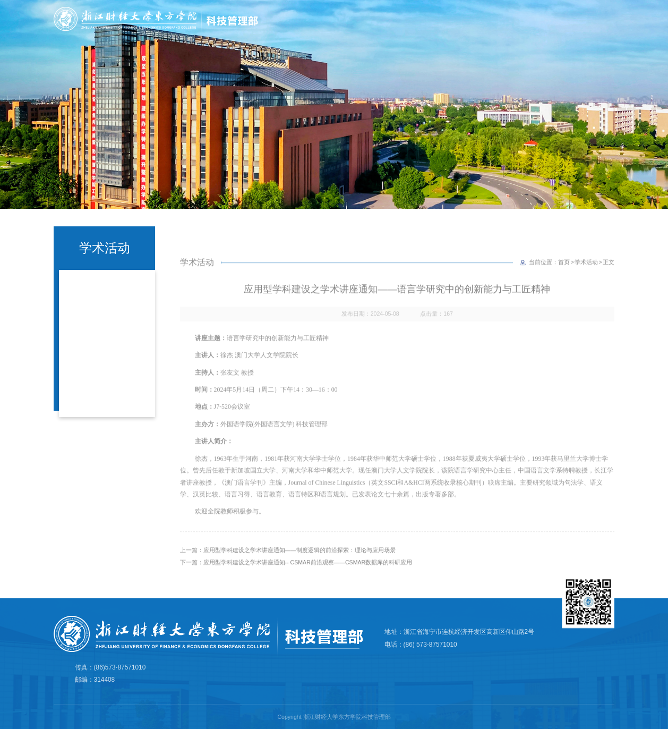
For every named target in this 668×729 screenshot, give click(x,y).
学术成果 (429, 35)
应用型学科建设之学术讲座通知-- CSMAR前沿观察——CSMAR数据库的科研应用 (307, 578)
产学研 (573, 35)
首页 (338, 35)
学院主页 (612, 17)
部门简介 (380, 35)
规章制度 (618, 35)
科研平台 (528, 35)
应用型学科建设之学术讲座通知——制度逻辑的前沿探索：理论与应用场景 (299, 566)
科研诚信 (478, 35)
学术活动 (586, 278)
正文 (608, 278)
